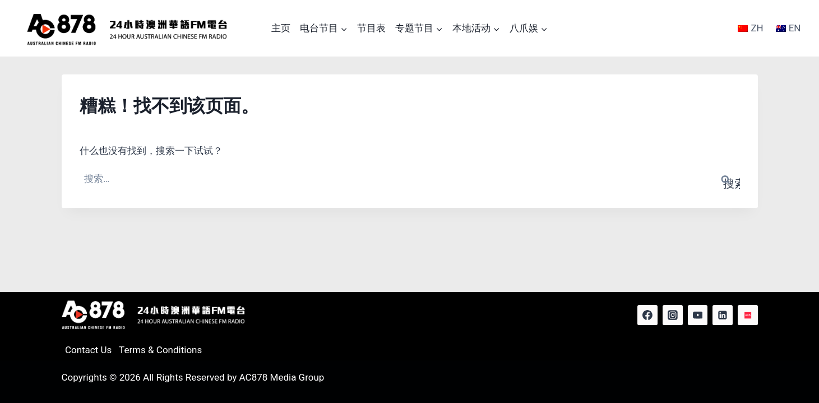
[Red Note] (748, 315)
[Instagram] (673, 315)
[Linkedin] (722, 315)
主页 (280, 28)
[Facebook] (647, 315)
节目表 (371, 28)
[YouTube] (698, 315)
